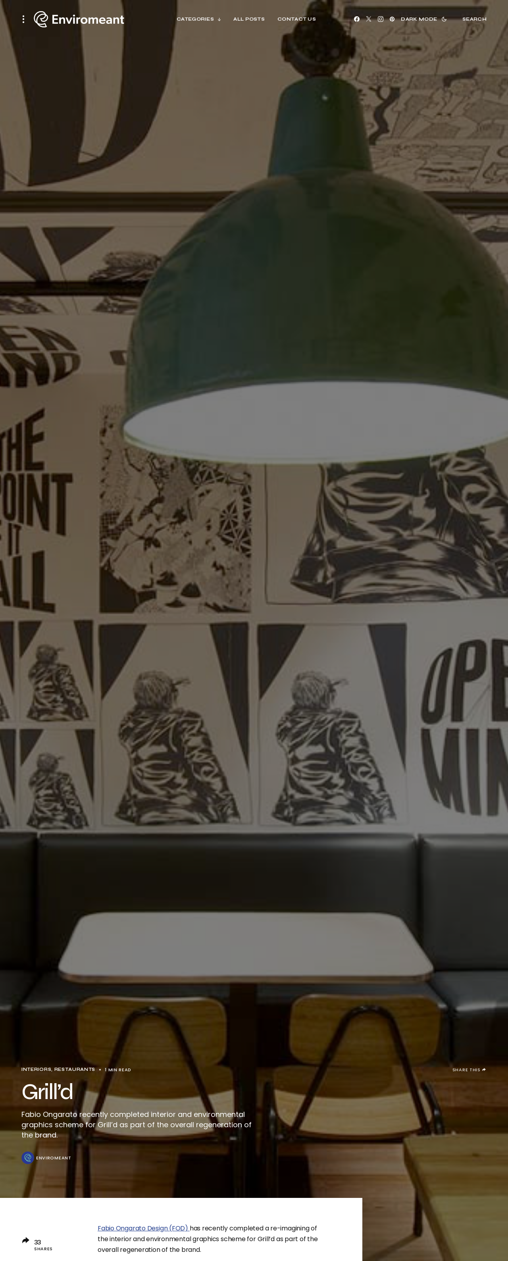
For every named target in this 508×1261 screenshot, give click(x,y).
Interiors (36, 1069)
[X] (368, 19)
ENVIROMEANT (53, 1158)
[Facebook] (357, 19)
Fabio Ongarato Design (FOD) (144, 1228)
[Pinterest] (392, 19)
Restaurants (75, 1069)
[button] (25, 19)
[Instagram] (380, 19)
